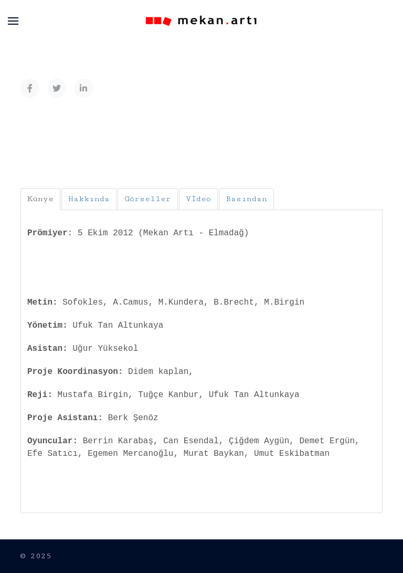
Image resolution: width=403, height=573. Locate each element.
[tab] (40, 199)
